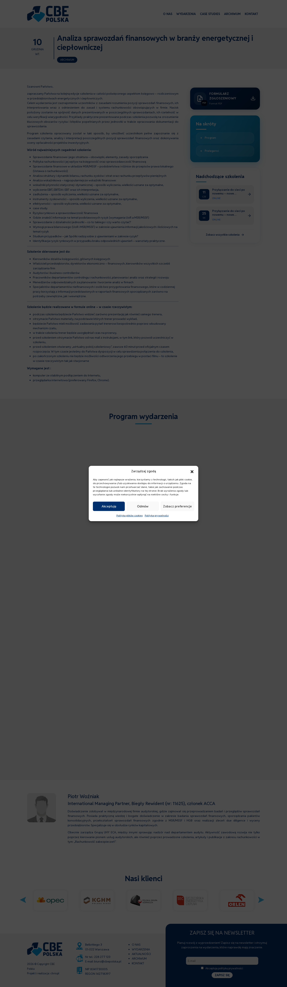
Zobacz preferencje (177, 506)
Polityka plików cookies (129, 515)
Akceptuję (109, 506)
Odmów (142, 506)
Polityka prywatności (157, 515)
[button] (192, 471)
